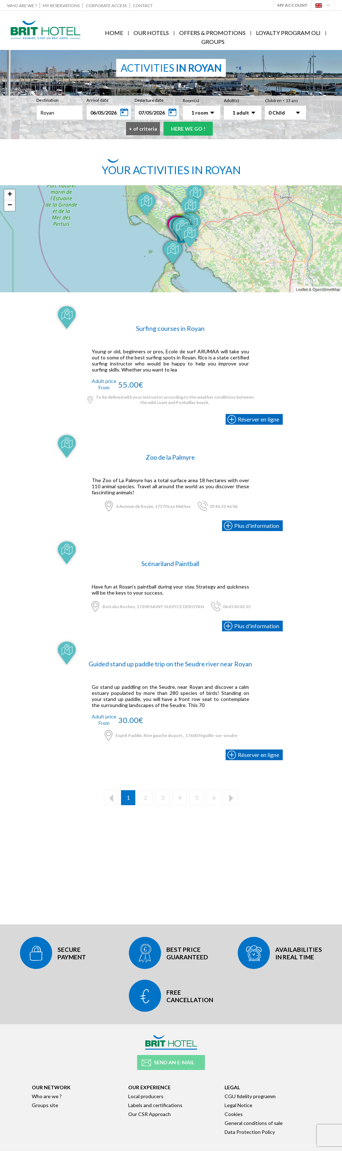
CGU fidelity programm (250, 1096)
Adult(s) (231, 100)
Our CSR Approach (149, 1114)
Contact (143, 5)
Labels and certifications (155, 1105)
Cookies (234, 1114)
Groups (213, 41)
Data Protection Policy (250, 1132)
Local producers (146, 1096)
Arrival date (97, 100)
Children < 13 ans (281, 100)
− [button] (9, 205)
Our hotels (151, 32)
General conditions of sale (254, 1123)
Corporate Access (106, 5)
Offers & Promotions (212, 32)
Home (114, 32)
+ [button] (9, 195)
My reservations (61, 5)
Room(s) (191, 100)
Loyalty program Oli (288, 32)
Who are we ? (22, 5)
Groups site (45, 1105)
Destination (47, 100)
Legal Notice (238, 1105)
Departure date (149, 100)
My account (292, 5)
